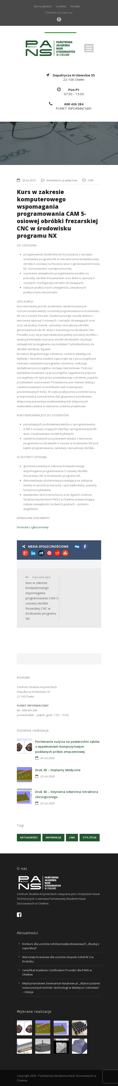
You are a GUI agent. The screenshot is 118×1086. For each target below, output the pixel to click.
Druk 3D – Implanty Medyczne (57, 770)
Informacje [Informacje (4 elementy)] (53, 837)
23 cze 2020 (47, 776)
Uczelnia (61, 6)
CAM (90, 180)
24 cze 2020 (47, 758)
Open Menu (89, 48)
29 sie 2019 (29, 180)
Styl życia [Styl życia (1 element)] (89, 837)
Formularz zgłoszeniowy (33, 527)
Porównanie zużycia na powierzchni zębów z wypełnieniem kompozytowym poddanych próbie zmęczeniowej (67, 747)
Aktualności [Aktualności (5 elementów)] (29, 837)
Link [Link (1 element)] (72, 837)
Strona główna (42, 6)
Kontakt (75, 6)
